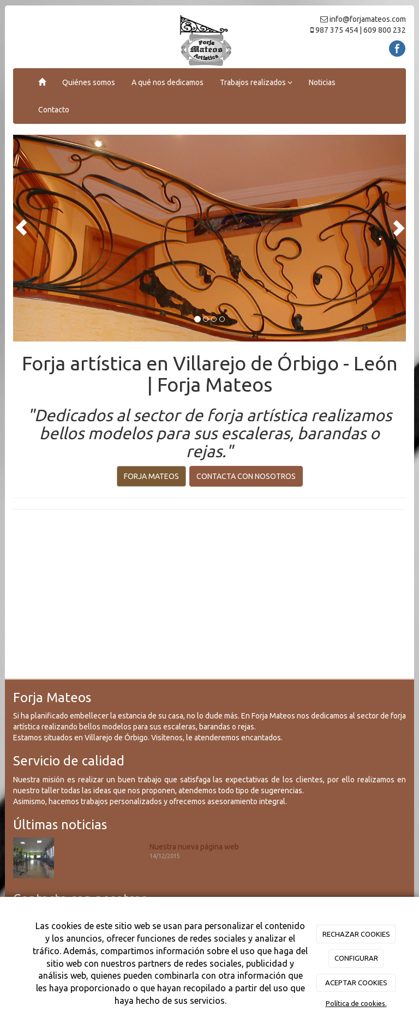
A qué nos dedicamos (167, 82)
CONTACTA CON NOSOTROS (246, 476)
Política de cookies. (356, 1003)
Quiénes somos (88, 82)
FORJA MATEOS (151, 476)
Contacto (53, 109)
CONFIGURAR (356, 958)
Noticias (322, 82)
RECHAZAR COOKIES (356, 934)
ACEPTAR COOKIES (356, 982)
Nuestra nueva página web (194, 846)
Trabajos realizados (256, 82)
